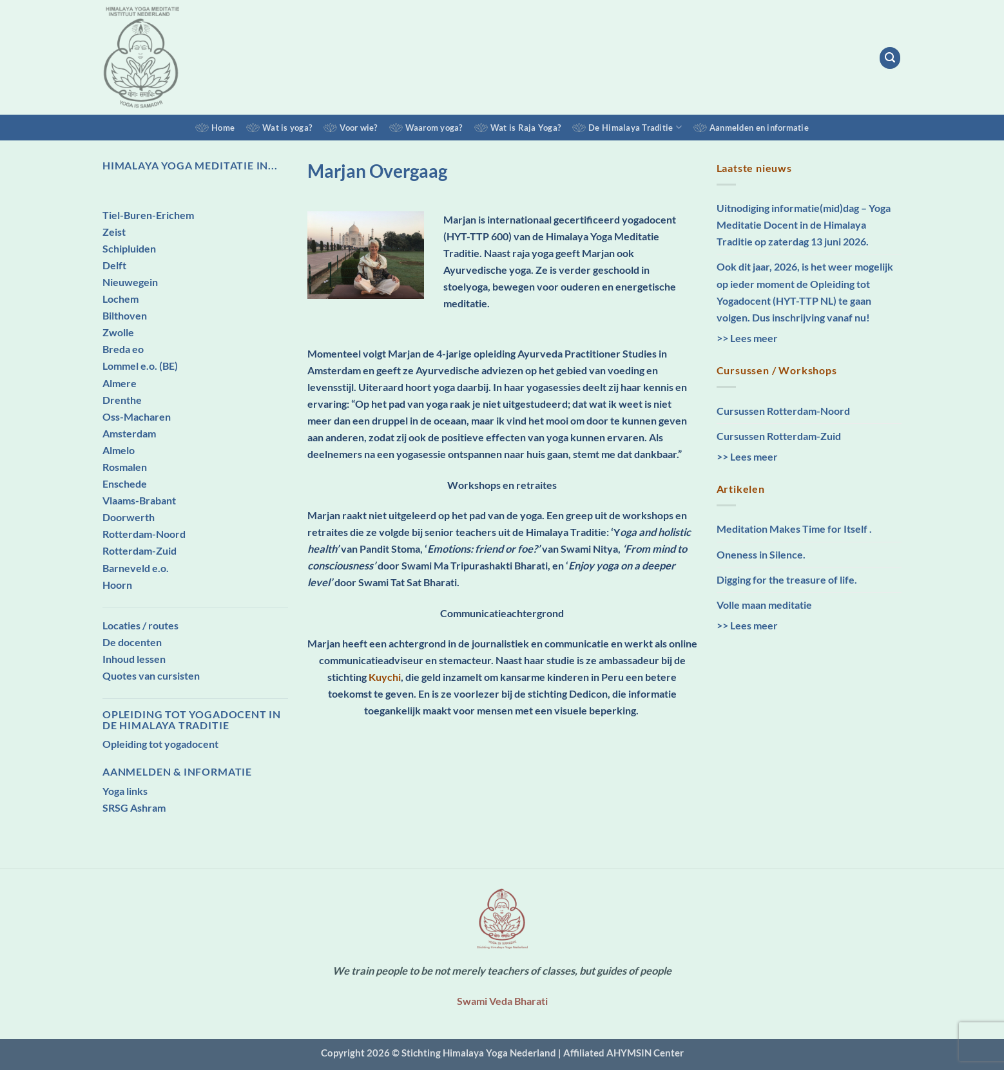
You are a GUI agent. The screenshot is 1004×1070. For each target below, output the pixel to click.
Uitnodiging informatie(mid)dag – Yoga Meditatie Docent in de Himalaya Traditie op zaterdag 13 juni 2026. (804, 224)
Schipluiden (129, 248)
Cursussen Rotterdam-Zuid (779, 436)
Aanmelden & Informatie (177, 771)
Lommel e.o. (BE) (140, 365)
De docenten (132, 642)
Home (223, 127)
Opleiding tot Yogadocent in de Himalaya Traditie (191, 719)
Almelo (118, 450)
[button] (890, 57)
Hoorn (117, 584)
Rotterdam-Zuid (139, 550)
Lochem (120, 298)
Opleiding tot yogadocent (160, 744)
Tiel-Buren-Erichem (148, 215)
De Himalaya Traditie (635, 127)
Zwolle (118, 332)
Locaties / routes (140, 625)
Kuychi (385, 677)
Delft (114, 265)
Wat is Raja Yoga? (525, 127)
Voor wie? (358, 127)
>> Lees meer (747, 338)
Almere (119, 383)
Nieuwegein (130, 282)
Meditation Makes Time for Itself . (794, 528)
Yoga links (125, 791)
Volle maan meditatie (764, 604)
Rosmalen (124, 467)
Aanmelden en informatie (759, 127)
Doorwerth (128, 517)
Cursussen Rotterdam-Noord (783, 411)
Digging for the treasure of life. (787, 579)
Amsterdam (129, 433)
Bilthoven (124, 315)
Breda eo (123, 349)
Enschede (124, 483)
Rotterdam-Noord (144, 534)
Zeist (114, 231)
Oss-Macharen (136, 416)
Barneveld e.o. (135, 568)
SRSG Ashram (134, 807)
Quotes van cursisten (151, 675)
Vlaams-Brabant (139, 500)
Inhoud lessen (134, 659)
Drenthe (122, 400)
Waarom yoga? (434, 127)
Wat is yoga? (287, 127)
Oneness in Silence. (761, 554)
